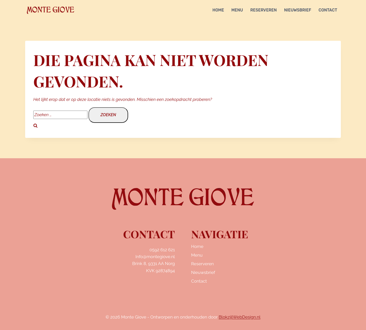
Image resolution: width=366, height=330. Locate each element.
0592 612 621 (162, 249)
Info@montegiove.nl (155, 256)
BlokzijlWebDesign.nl (239, 317)
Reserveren (263, 10)
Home (218, 10)
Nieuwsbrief (297, 10)
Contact (327, 10)
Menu (237, 10)
